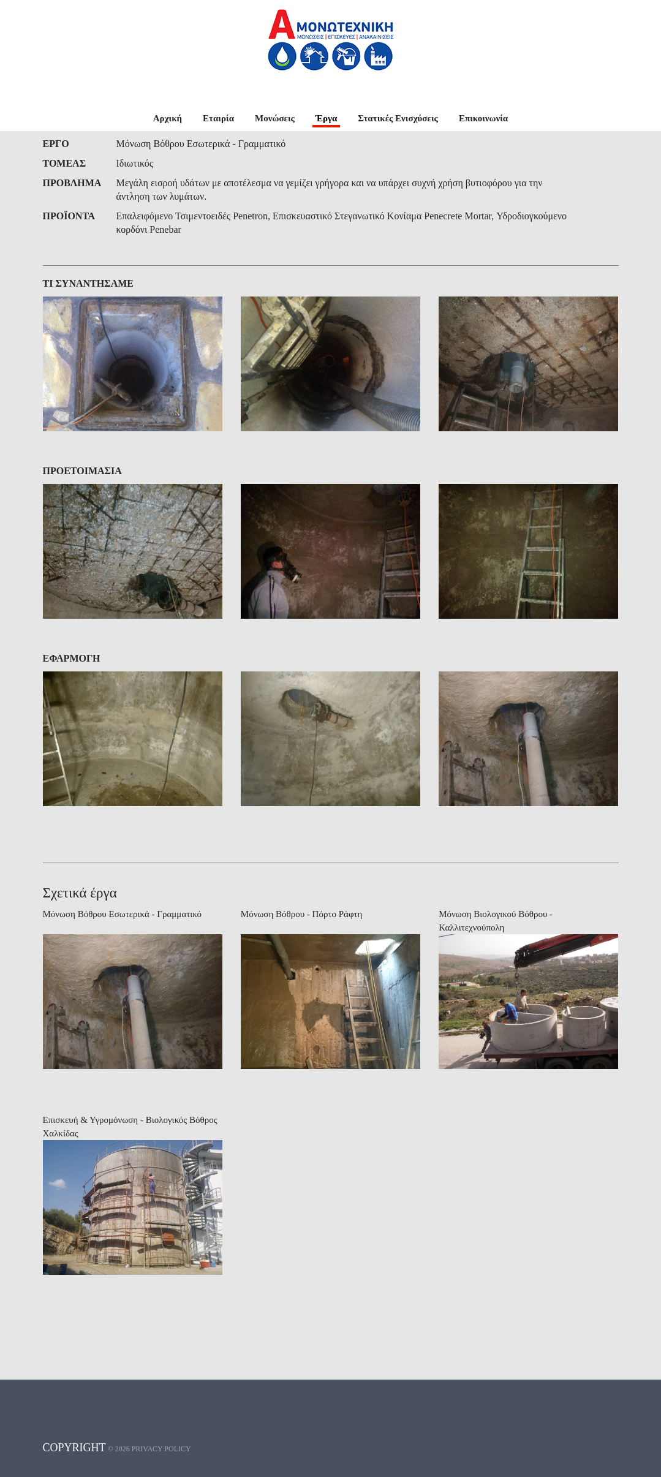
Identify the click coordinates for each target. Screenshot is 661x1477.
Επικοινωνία (483, 118)
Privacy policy (161, 1449)
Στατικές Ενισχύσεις (398, 118)
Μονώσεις (275, 118)
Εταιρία (218, 118)
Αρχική (167, 118)
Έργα (326, 118)
